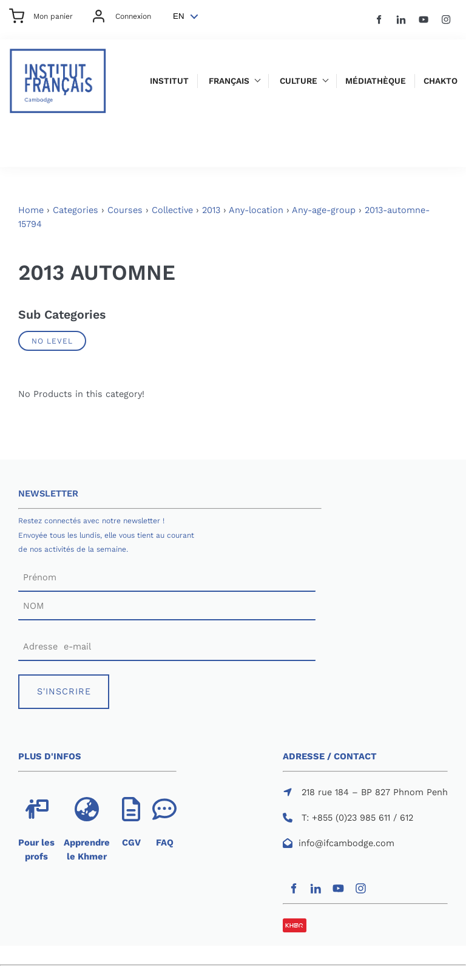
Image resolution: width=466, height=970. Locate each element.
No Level (52, 340)
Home (31, 210)
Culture (298, 81)
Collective (172, 210)
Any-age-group (324, 210)
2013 (211, 210)
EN (178, 16)
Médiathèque (375, 81)
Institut (169, 81)
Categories (75, 210)
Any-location (256, 210)
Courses (125, 210)
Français (229, 81)
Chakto (441, 81)
